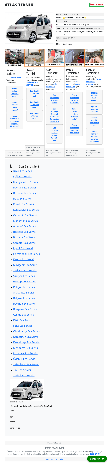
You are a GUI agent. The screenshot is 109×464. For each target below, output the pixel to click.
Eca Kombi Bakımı (13, 77)
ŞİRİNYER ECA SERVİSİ (54, 459)
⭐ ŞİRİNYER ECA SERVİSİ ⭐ (74, 18)
